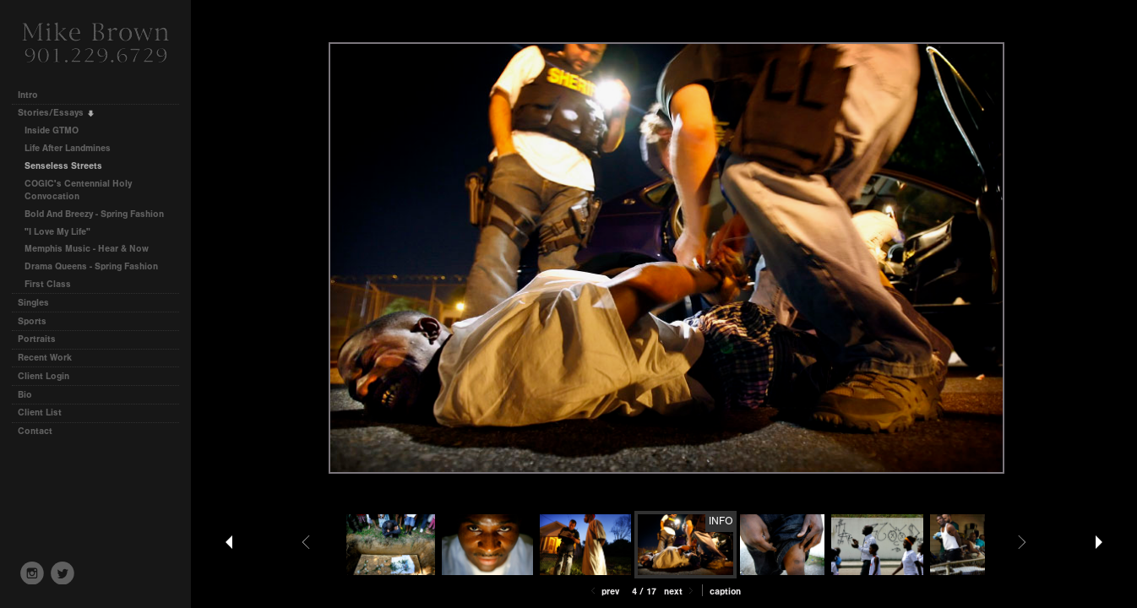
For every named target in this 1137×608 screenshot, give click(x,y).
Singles (33, 302)
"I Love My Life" (57, 231)
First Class (47, 284)
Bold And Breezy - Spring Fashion (94, 214)
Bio (25, 394)
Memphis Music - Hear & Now (86, 248)
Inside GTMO (51, 130)
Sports (32, 321)
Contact (35, 431)
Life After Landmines (67, 148)
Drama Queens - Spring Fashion (91, 266)
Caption (725, 591)
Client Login (43, 376)
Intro (28, 95)
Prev (603, 591)
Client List (40, 412)
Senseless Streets (63, 165)
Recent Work (45, 357)
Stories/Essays (56, 112)
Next (680, 591)
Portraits (37, 339)
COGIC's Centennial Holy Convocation (78, 190)
